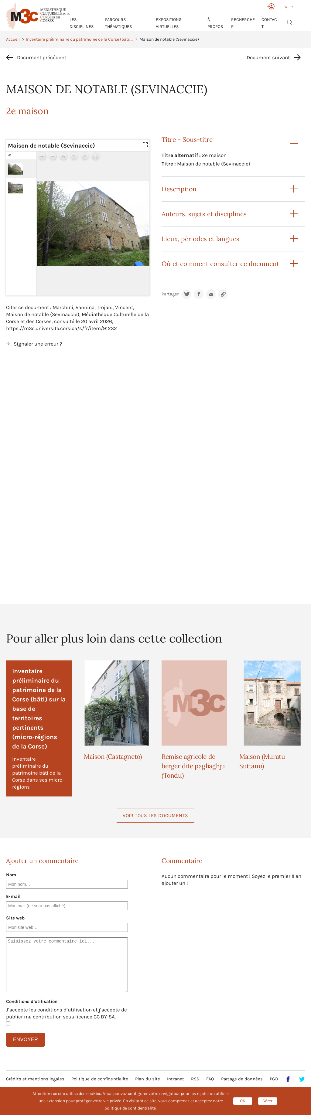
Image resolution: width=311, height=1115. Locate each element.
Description (179, 189)
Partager (170, 294)
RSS (195, 1079)
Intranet (175, 1079)
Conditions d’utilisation (31, 1001)
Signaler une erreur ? (38, 344)
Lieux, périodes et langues (200, 239)
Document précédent (41, 57)
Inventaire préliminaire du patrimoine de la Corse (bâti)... (79, 39)
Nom (11, 875)
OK (242, 1100)
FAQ (210, 1079)
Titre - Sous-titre (187, 139)
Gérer (267, 1100)
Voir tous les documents (155, 815)
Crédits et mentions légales (35, 1079)
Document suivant (268, 57)
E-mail (13, 896)
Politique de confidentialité (99, 1079)
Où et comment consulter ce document (220, 264)
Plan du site (147, 1079)
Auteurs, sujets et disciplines (204, 214)
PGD (274, 1079)
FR (285, 7)
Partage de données (242, 1079)
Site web (15, 918)
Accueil (13, 39)
